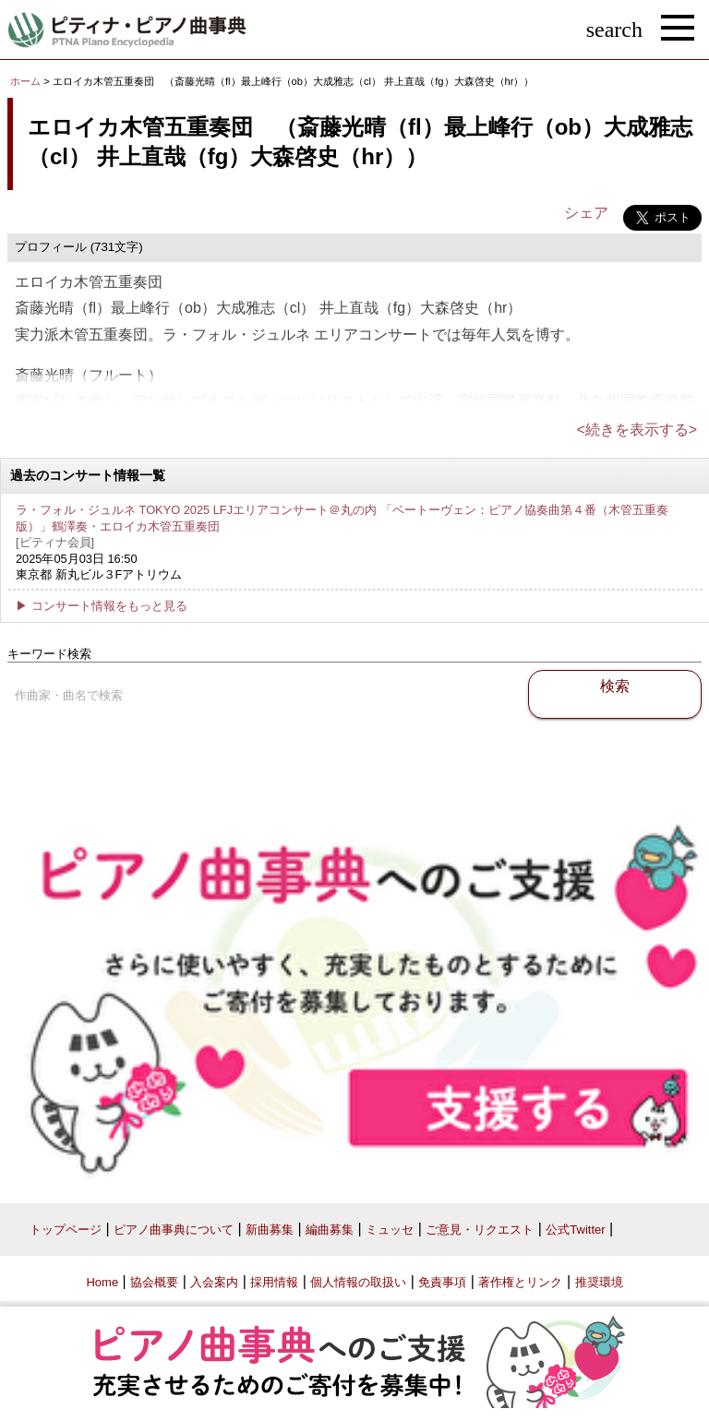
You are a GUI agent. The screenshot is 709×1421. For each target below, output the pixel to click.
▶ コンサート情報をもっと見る (101, 606)
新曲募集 (270, 1229)
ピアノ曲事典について (174, 1229)
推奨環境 (599, 1282)
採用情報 (274, 1282)
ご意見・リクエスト (480, 1229)
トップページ (66, 1229)
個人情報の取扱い (358, 1282)
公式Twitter (575, 1229)
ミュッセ (390, 1229)
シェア (586, 213)
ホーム (25, 81)
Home (102, 1282)
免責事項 (442, 1282)
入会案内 (214, 1282)
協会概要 (154, 1282)
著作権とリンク (520, 1282)
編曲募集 (330, 1229)
